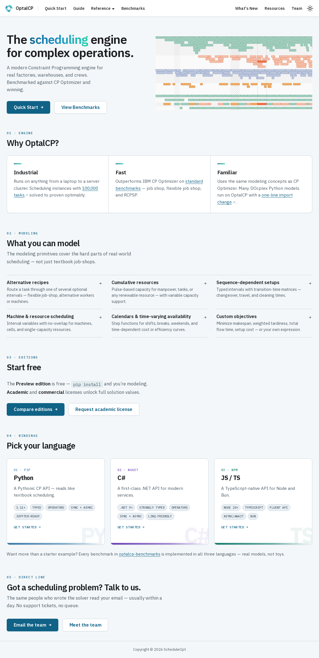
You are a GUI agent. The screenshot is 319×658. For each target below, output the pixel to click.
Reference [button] (100, 8)
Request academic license (103, 409)
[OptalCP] (21, 8)
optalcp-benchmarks (139, 554)
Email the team (32, 625)
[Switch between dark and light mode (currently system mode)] (310, 8)
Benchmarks (133, 8)
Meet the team (85, 625)
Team (297, 8)
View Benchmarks (80, 107)
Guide (78, 8)
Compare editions (35, 409)
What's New (246, 8)
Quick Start (55, 8)
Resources (275, 8)
